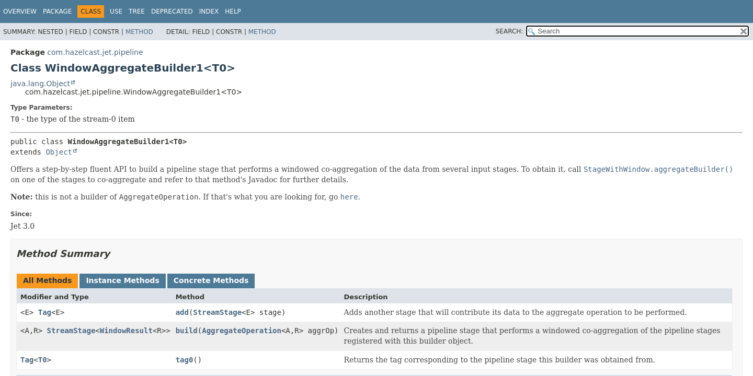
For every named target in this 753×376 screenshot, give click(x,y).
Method (139, 32)
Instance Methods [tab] (122, 280)
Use (116, 11)
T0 (42, 360)
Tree (137, 11)
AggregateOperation (241, 330)
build (187, 330)
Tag (44, 312)
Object (58, 152)
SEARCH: (509, 31)
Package (57, 11)
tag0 (184, 360)
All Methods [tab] (47, 280)
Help (233, 11)
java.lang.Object (40, 83)
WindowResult (126, 330)
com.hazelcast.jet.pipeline (95, 52)
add (182, 312)
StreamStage (217, 312)
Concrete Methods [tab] (211, 280)
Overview (20, 11)
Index (209, 11)
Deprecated (172, 11)
